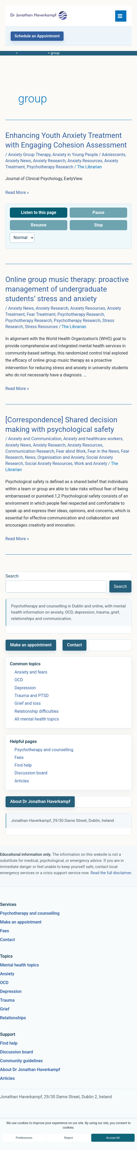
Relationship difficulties (37, 711)
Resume (39, 225)
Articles (22, 780)
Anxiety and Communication (34, 438)
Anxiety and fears (31, 672)
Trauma (7, 1000)
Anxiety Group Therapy (29, 154)
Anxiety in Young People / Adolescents (88, 154)
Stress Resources (41, 326)
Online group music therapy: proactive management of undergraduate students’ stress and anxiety (67, 289)
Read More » (17, 192)
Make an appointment (31, 644)
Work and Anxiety (90, 463)
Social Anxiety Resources (48, 463)
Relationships (13, 1017)
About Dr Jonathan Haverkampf (40, 801)
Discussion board (31, 772)
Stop (98, 225)
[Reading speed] (22, 238)
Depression (25, 687)
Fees (19, 757)
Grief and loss (28, 703)
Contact (74, 644)
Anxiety (7, 973)
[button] (37, 36)
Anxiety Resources (84, 160)
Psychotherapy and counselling (44, 749)
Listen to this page (38, 212)
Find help (23, 765)
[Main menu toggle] (120, 16)
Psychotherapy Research (50, 166)
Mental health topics (19, 965)
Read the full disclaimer (110, 872)
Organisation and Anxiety (61, 457)
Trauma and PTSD (32, 695)
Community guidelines (21, 1060)
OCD (19, 679)
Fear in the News (103, 451)
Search (12, 576)
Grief (4, 1009)
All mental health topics (37, 719)
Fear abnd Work (71, 451)
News (30, 457)
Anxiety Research (49, 160)
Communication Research (29, 451)
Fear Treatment (41, 314)
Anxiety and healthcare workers (92, 438)
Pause (99, 212)
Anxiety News (18, 160)
